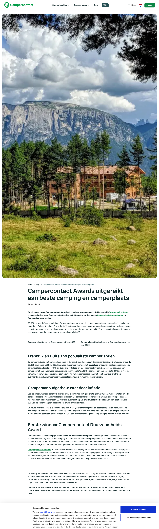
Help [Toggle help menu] (132, 5)
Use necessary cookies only (138, 502)
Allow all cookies (138, 494)
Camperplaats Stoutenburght (110, 315)
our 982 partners (48, 497)
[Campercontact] (19, 5)
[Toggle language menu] (140, 5)
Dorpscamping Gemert (119, 312)
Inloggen (149, 5)
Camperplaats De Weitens (39, 449)
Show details (38, 524)
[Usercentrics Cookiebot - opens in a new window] (16, 524)
